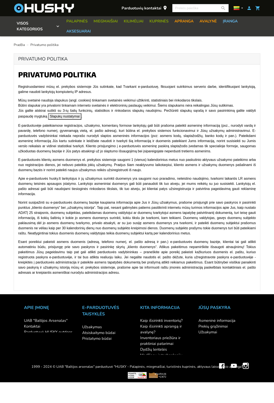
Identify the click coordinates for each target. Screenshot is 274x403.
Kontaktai (32, 326)
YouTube (233, 383)
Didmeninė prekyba (41, 337)
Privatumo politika (97, 350)
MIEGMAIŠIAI (106, 21)
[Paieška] (200, 8)
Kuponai (205, 349)
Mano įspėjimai (211, 355)
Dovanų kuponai (154, 372)
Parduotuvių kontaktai (145, 8)
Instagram (245, 383)
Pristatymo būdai (97, 338)
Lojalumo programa (157, 366)
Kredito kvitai (209, 337)
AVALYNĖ (208, 21)
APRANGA (184, 21)
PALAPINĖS (77, 21)
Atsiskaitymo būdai (98, 332)
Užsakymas (92, 326)
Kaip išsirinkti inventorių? (161, 320)
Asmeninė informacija (216, 320)
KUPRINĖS (158, 21)
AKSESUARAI (78, 31)
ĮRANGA (230, 21)
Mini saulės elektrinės (216, 396)
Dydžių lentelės (153, 349)
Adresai (205, 343)
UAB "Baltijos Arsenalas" (46, 320)
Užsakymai (207, 332)
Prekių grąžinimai (213, 326)
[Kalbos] (238, 8)
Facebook (221, 383)
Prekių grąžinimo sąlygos (103, 344)
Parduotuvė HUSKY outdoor (48, 332)
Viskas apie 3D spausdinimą (68, 396)
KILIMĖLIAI (133, 21)
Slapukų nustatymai (65, 116)
